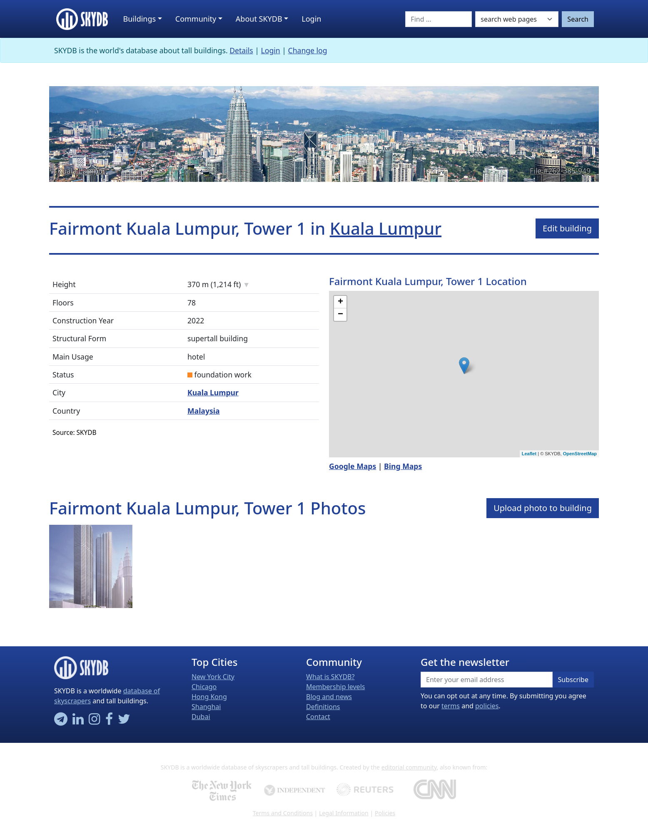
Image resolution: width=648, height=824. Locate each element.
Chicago (204, 686)
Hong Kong (209, 696)
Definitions (323, 706)
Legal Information (344, 813)
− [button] (340, 314)
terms (450, 705)
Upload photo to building (542, 508)
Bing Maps (403, 466)
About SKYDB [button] (259, 19)
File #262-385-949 (560, 171)
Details (241, 50)
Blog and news (329, 696)
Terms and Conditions (283, 813)
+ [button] (340, 302)
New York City (213, 676)
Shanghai (206, 706)
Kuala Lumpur (81, 171)
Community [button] (196, 19)
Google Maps (352, 466)
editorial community (409, 767)
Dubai (201, 716)
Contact (318, 716)
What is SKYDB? (330, 676)
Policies (385, 813)
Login (270, 50)
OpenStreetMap (580, 453)
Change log (307, 50)
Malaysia (203, 411)
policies (486, 705)
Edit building (567, 228)
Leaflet (529, 453)
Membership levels (335, 686)
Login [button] (311, 19)
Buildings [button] (139, 19)
